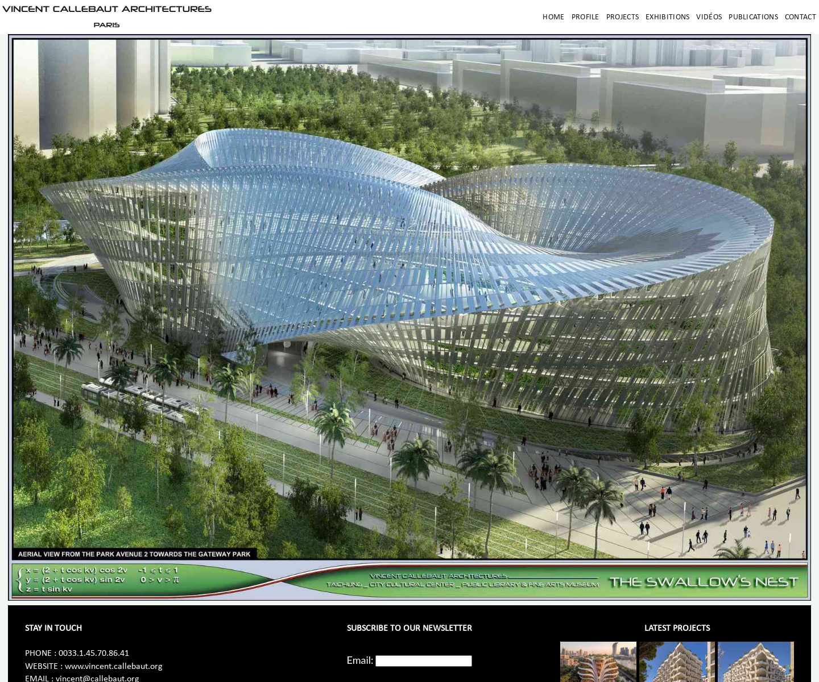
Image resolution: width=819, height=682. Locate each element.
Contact (800, 17)
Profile (585, 17)
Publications (753, 17)
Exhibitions (667, 17)
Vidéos (709, 17)
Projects (622, 17)
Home (553, 17)
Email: (360, 660)
